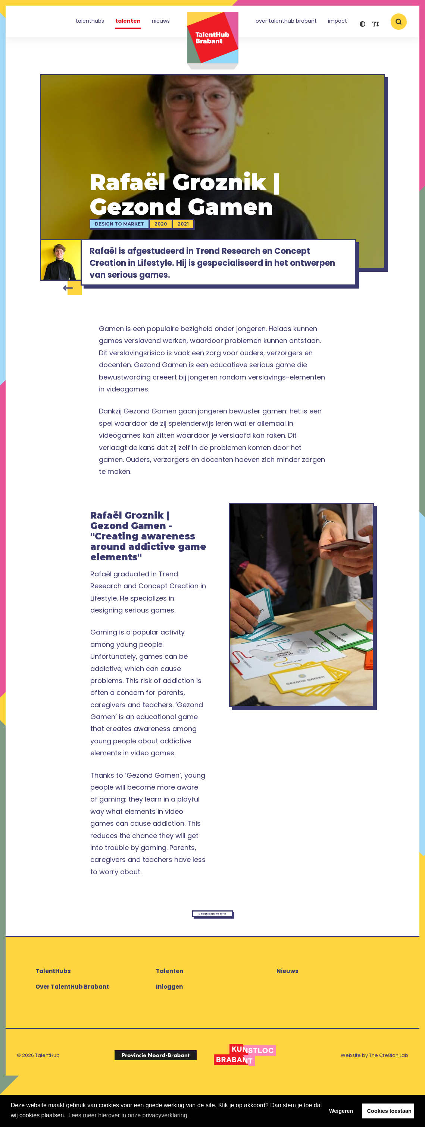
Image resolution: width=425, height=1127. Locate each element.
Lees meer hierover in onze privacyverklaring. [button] (128, 1115)
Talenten (128, 24)
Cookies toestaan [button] (389, 1111)
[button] (362, 25)
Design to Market (133, 230)
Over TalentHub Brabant (286, 24)
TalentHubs (90, 24)
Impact (337, 24)
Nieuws (161, 24)
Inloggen (169, 1032)
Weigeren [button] (341, 1111)
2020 (174, 230)
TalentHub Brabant (213, 41)
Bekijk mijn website (212, 953)
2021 (197, 230)
